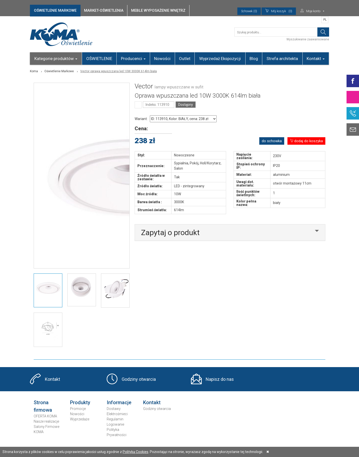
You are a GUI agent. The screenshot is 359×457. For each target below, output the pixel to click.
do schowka (272, 141)
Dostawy (114, 409)
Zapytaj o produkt (170, 232)
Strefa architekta (282, 58)
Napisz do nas (220, 379)
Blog (254, 58)
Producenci (133, 58)
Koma (34, 71)
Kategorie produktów (55, 58)
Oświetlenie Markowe (59, 71)
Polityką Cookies (135, 452)
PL (325, 19)
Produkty (80, 402)
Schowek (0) (249, 11)
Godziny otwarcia (139, 379)
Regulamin (115, 419)
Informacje (119, 402)
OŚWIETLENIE (99, 58)
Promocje (78, 409)
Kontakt (316, 58)
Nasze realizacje (46, 421)
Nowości (162, 58)
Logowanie (115, 424)
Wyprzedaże (79, 419)
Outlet (184, 58)
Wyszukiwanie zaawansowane (307, 39)
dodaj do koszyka (306, 141)
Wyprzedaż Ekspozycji (220, 58)
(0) (278, 11)
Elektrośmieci (117, 414)
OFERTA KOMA (45, 416)
